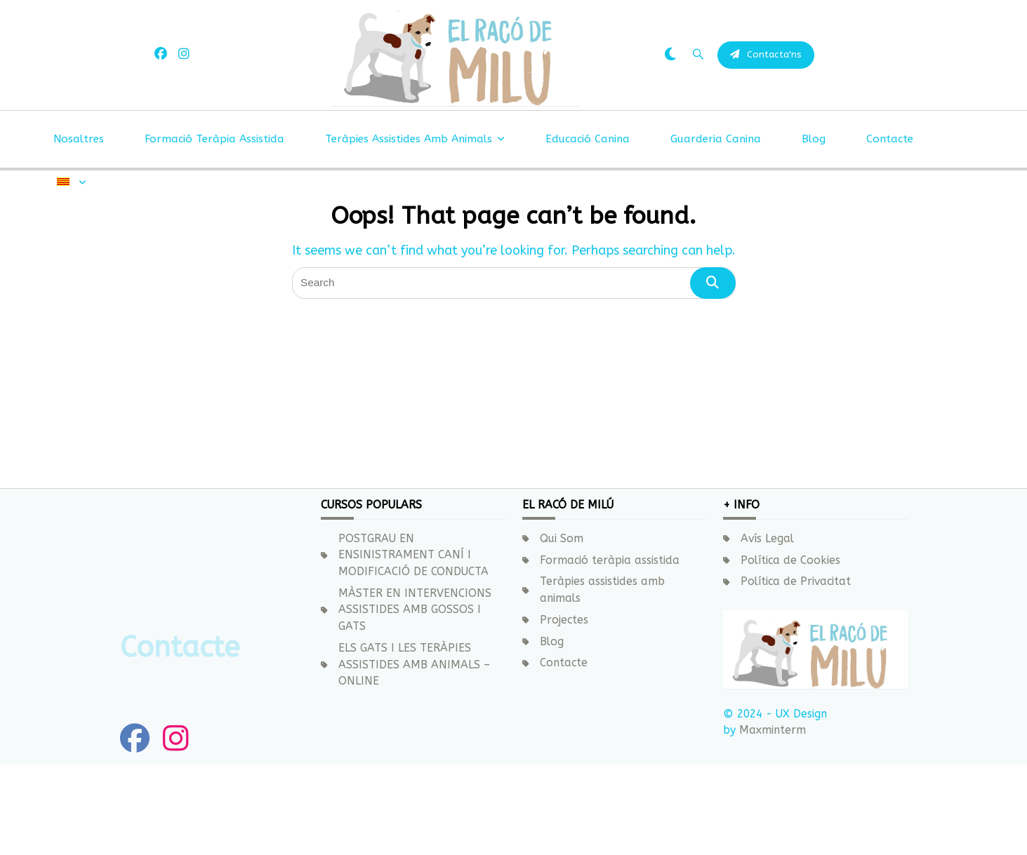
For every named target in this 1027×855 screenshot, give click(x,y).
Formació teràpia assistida (214, 213)
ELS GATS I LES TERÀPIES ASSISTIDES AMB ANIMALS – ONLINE (414, 664)
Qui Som (561, 538)
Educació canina (587, 213)
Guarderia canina (715, 213)
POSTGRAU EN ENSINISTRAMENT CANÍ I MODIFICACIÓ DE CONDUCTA (413, 555)
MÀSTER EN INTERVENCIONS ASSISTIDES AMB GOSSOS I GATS (414, 610)
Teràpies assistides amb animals (415, 213)
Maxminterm (771, 730)
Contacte (889, 213)
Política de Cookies (790, 560)
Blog (814, 213)
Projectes (564, 620)
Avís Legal (767, 538)
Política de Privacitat (796, 581)
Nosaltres (78, 213)
